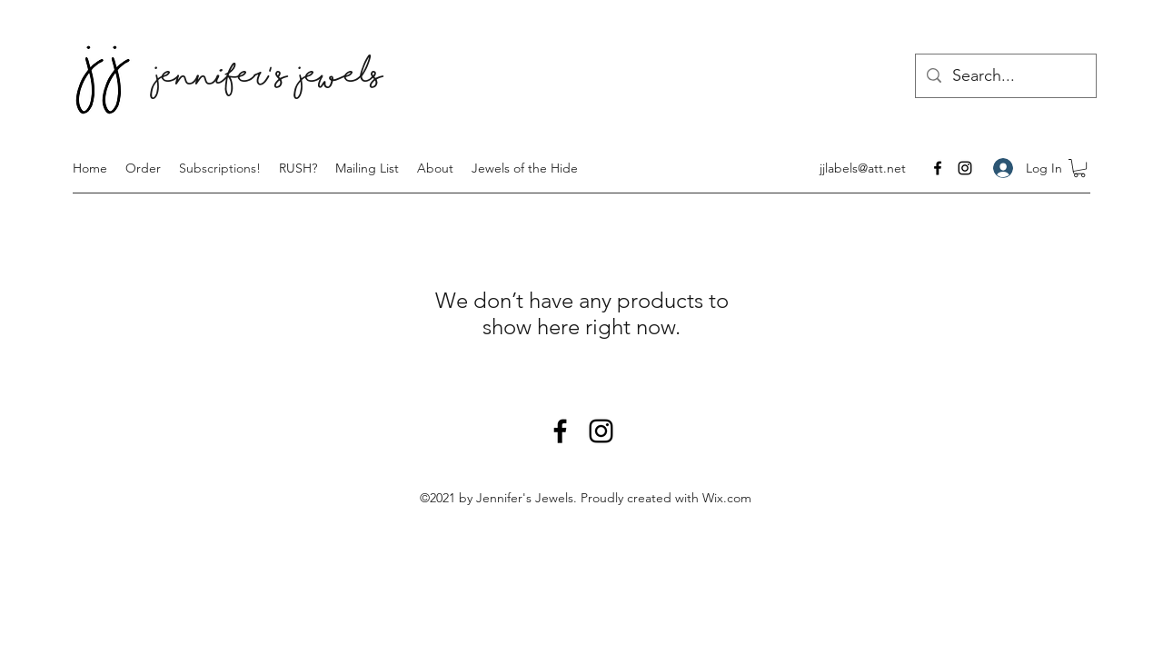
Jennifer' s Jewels (269, 79)
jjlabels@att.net (863, 168)
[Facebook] (938, 168)
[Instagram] (965, 168)
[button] (1079, 168)
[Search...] (1005, 76)
